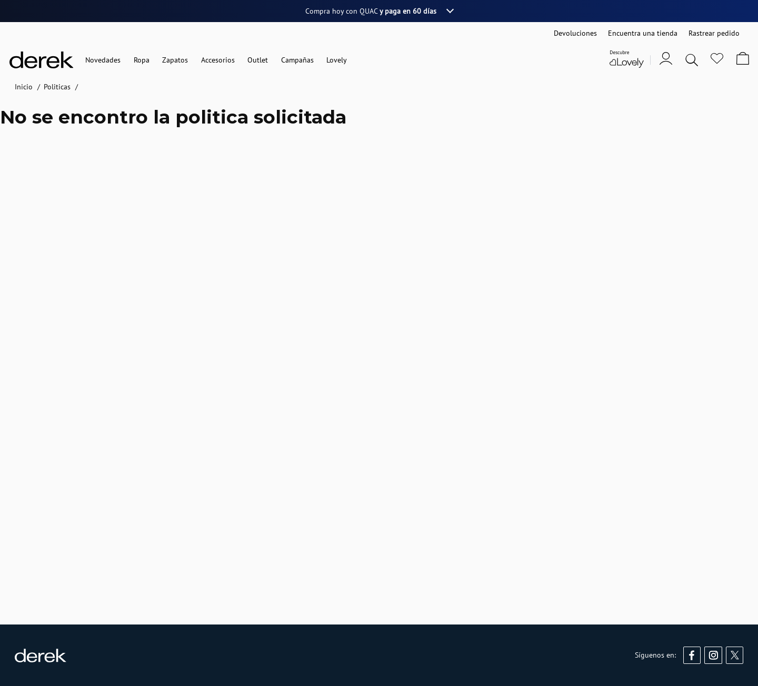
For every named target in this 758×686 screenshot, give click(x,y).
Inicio (24, 86)
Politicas (57, 86)
